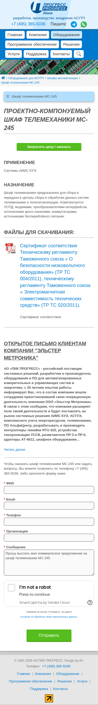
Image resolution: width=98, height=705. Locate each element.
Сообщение (14, 547)
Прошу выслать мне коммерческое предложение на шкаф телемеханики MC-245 (49, 563)
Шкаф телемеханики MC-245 (20, 82)
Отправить (49, 635)
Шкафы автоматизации (62, 78)
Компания (38, 34)
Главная (15, 34)
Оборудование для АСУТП (26, 78)
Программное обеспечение (32, 44)
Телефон (12, 515)
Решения (71, 44)
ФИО (9, 483)
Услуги (13, 54)
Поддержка (36, 54)
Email (9, 499)
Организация (16, 531)
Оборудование (66, 34)
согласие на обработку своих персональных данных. (48, 616)
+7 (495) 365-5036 (28, 24)
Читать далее (14, 449)
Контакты (61, 54)
